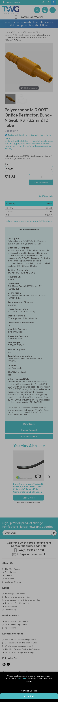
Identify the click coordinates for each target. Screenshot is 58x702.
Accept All (29, 696)
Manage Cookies (29, 690)
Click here (21, 678)
